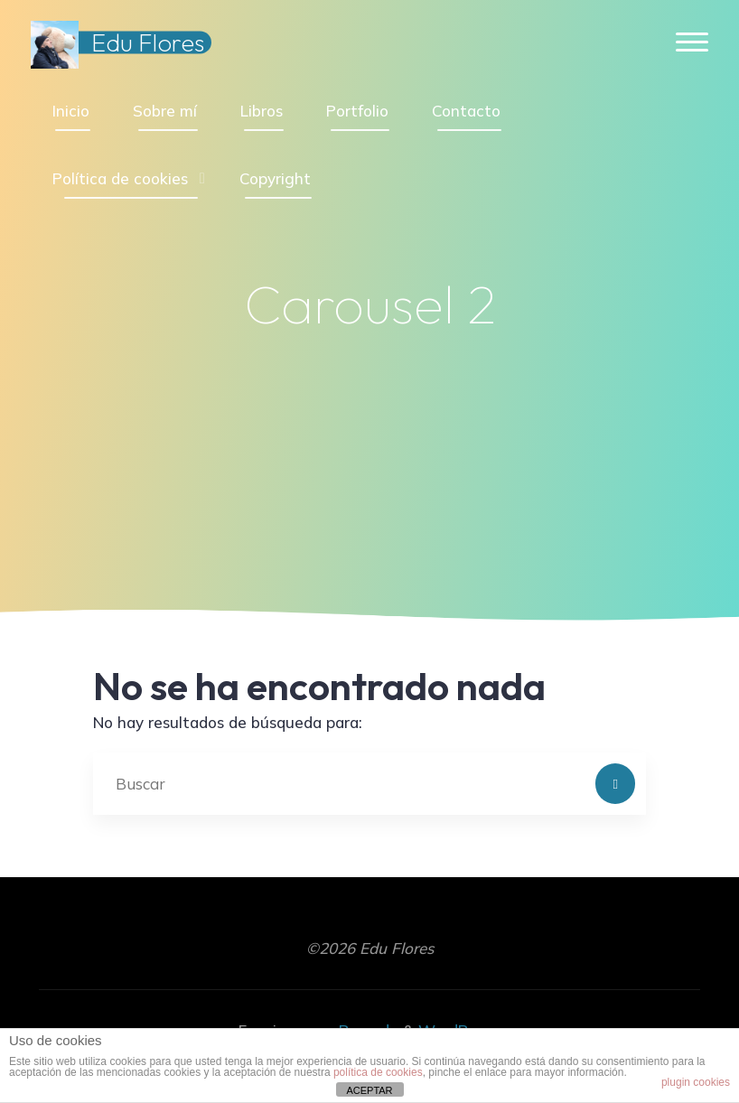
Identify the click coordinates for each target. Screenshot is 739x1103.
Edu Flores (147, 42)
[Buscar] (615, 783)
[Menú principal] (692, 43)
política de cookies (378, 1072)
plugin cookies (695, 1082)
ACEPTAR (369, 1090)
